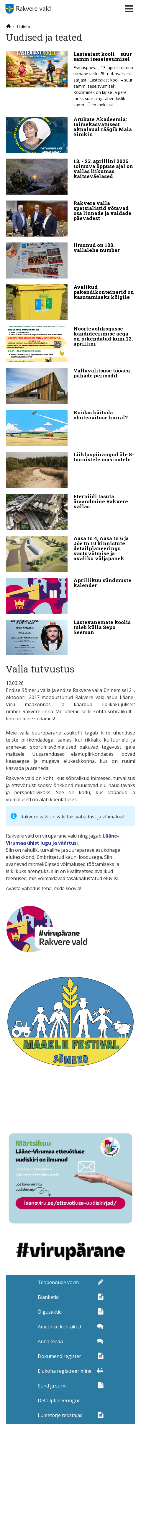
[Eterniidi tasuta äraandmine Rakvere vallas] (70, 512)
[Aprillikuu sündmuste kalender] (70, 596)
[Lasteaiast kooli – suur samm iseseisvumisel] (70, 81)
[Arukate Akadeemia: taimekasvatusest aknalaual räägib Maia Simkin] (70, 135)
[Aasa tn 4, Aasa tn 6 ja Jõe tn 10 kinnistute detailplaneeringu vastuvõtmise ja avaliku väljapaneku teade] (70, 554)
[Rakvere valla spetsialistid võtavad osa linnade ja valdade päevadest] (70, 219)
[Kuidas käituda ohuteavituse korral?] (70, 428)
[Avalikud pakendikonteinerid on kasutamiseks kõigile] (70, 302)
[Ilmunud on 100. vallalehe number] (70, 260)
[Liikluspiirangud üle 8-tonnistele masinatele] (70, 470)
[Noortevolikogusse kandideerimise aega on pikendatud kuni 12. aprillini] (70, 344)
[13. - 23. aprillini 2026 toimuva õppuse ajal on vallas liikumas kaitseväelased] (70, 177)
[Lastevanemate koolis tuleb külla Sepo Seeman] (70, 638)
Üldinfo (23, 26)
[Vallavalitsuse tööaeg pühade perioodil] (70, 386)
